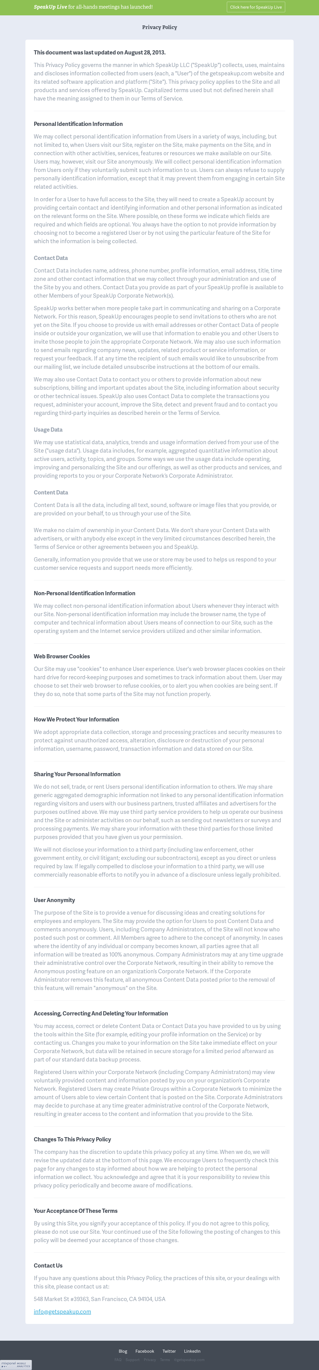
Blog (123, 1351)
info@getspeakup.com (62, 1311)
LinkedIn (192, 1351)
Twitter (169, 1351)
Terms (165, 1359)
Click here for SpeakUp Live (256, 7)
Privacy (150, 1359)
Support (133, 1359)
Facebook (144, 1351)
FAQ (118, 1359)
